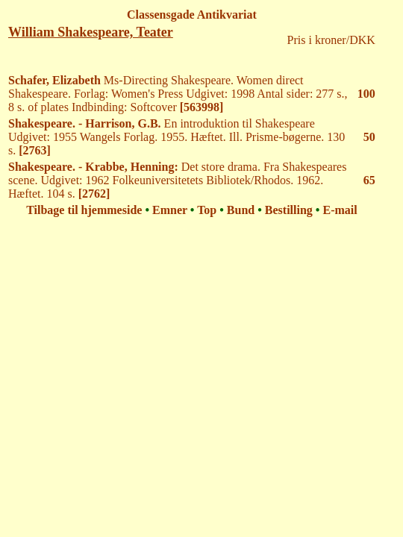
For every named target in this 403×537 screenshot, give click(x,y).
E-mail (339, 210)
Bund (240, 210)
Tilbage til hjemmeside (84, 210)
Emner (169, 210)
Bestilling (289, 210)
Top (206, 210)
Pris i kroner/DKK (331, 40)
